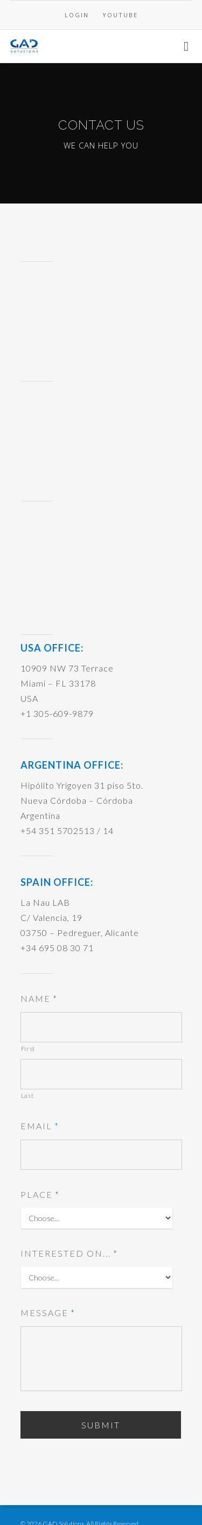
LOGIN (77, 15)
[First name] (101, 1027)
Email (39, 1126)
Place (40, 1194)
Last (27, 1095)
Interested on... (69, 1253)
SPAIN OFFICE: (56, 882)
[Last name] (101, 1074)
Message (47, 1312)
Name (39, 998)
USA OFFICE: (51, 648)
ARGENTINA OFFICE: (71, 765)
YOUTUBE (120, 15)
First (28, 1048)
